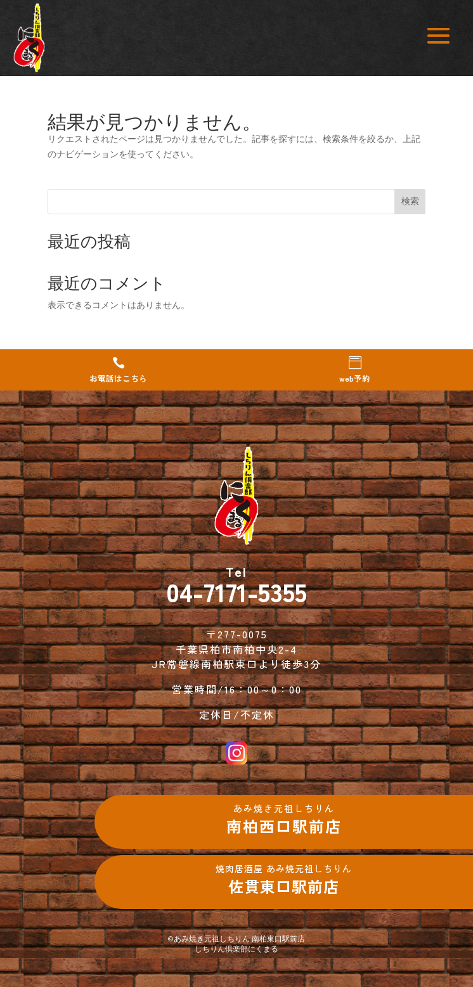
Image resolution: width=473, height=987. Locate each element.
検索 (410, 201)
